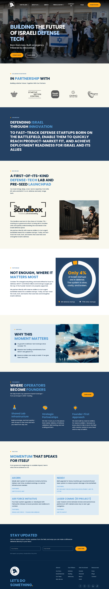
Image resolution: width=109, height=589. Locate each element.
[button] (24, 5)
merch (46, 5)
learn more (31, 55)
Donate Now (94, 5)
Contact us (71, 5)
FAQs (82, 5)
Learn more (87, 394)
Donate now (17, 55)
